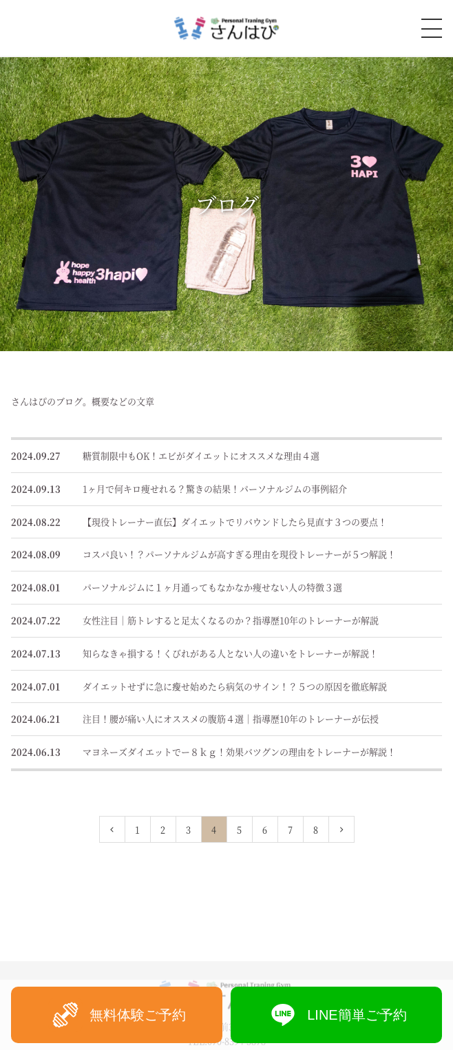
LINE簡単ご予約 (336, 1015)
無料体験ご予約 (117, 1015)
